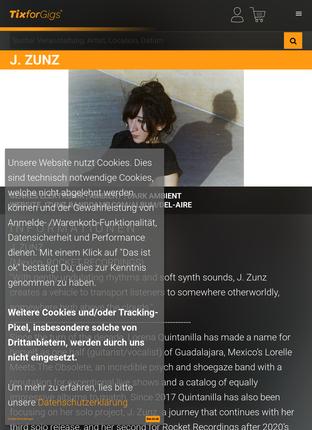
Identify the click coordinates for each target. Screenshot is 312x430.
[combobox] (147, 40)
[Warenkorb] (257, 13)
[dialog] (84, 287)
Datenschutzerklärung (83, 402)
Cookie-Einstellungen (20, 418)
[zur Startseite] (36, 13)
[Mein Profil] (239, 13)
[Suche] (293, 40)
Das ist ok (153, 418)
